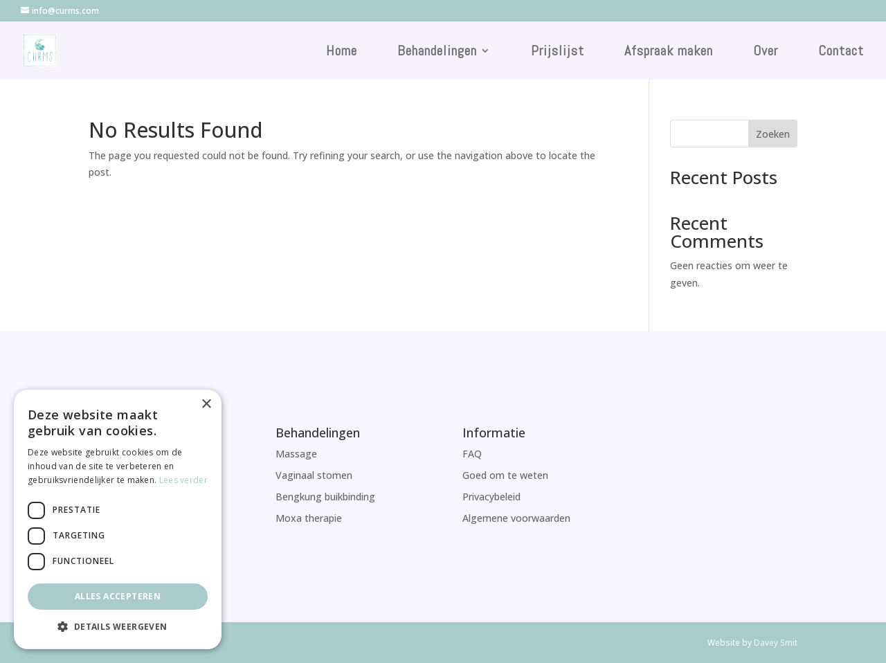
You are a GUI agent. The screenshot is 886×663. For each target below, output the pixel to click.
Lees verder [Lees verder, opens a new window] (183, 480)
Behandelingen (437, 53)
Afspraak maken (668, 53)
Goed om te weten (505, 475)
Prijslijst (557, 53)
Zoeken (773, 133)
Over (765, 53)
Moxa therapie (308, 518)
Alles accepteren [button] (118, 596)
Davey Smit (775, 642)
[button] (118, 627)
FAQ (472, 453)
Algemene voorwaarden (516, 518)
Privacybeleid (491, 496)
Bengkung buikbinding (325, 496)
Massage (296, 453)
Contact (841, 53)
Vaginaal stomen (313, 475)
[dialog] (118, 519)
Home (341, 53)
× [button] (206, 404)
